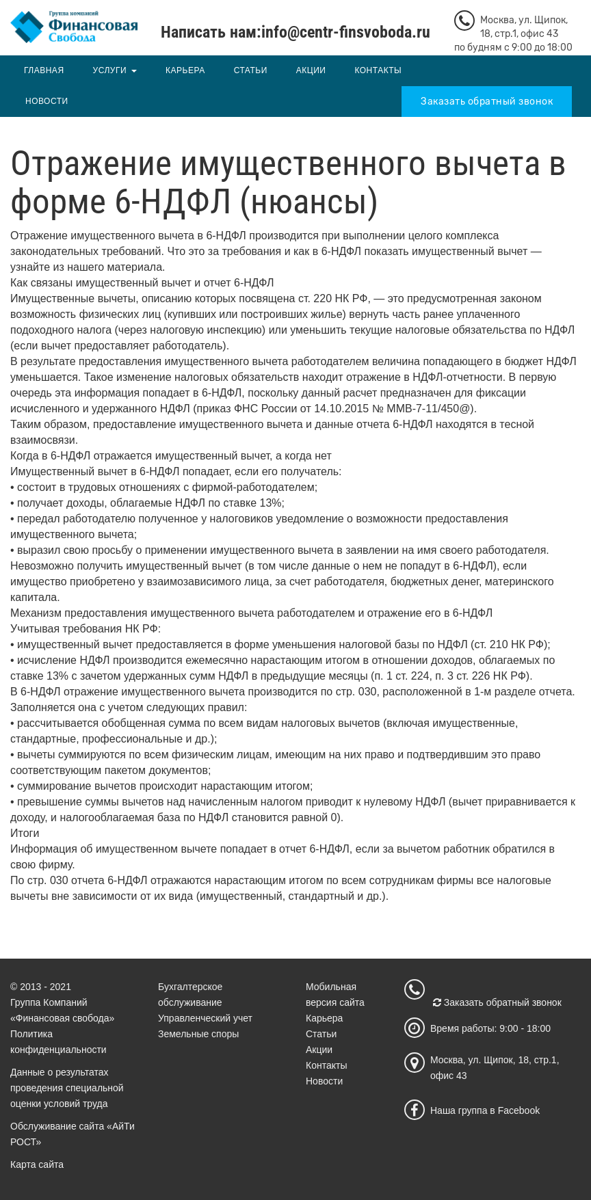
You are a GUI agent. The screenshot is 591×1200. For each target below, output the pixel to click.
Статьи (250, 70)
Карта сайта (37, 1164)
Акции (311, 70)
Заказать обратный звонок (487, 101)
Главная (44, 70)
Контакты (378, 70)
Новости (46, 101)
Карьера (185, 70)
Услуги (110, 70)
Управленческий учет (205, 1018)
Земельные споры (198, 1033)
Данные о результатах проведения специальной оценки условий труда (67, 1088)
